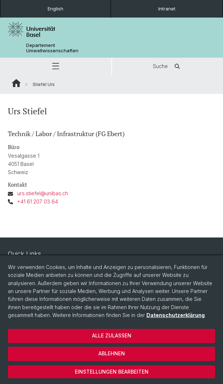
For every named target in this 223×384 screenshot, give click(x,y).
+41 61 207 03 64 (37, 201)
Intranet (166, 8)
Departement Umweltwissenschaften (52, 48)
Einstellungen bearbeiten (112, 372)
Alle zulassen (111, 335)
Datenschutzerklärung (175, 315)
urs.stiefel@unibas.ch (42, 193)
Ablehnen (111, 353)
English (55, 8)
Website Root (16, 83)
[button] (55, 66)
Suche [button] (167, 66)
